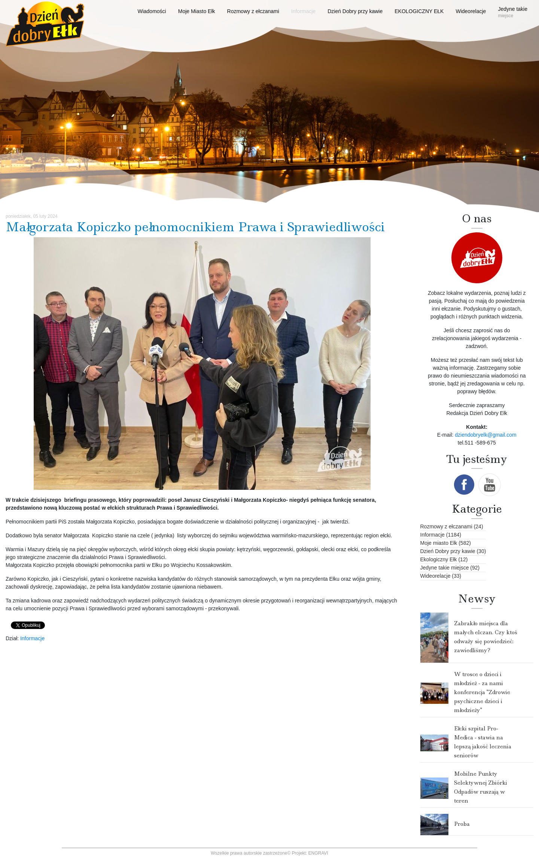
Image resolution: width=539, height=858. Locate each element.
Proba (462, 824)
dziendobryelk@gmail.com (485, 435)
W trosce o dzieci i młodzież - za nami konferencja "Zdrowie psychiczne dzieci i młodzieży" (482, 692)
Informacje (32, 638)
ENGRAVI (318, 853)
